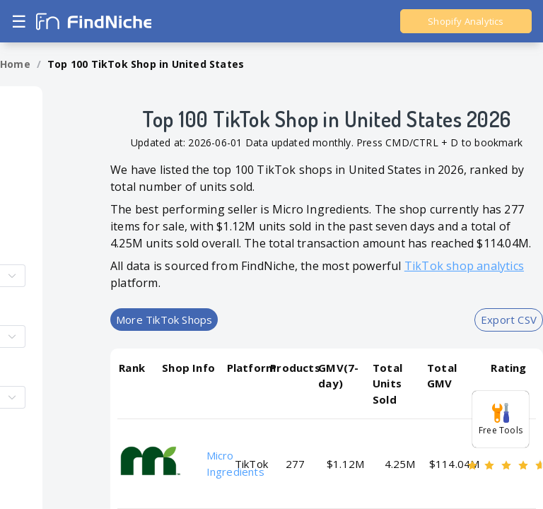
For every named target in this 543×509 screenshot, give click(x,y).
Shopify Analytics (465, 21)
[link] (15, 64)
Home (15, 64)
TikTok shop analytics (464, 266)
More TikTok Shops (164, 319)
